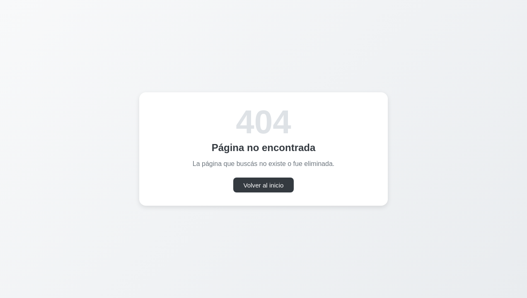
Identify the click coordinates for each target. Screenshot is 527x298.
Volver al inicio (263, 185)
